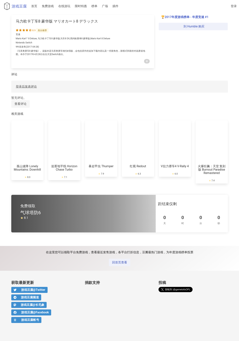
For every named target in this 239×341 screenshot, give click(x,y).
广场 (105, 6)
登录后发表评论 (26, 86)
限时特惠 (81, 6)
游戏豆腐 (14, 6)
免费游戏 (48, 6)
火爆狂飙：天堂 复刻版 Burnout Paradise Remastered (212, 169)
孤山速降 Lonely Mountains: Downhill (27, 167)
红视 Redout (138, 166)
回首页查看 (119, 262)
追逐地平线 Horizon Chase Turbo (64, 167)
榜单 (94, 6)
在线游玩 (64, 6)
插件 (115, 6)
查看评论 (20, 104)
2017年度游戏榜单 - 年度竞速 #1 (187, 17)
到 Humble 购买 (193, 26)
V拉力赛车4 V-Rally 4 (175, 166)
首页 (34, 6)
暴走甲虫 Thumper (101, 166)
